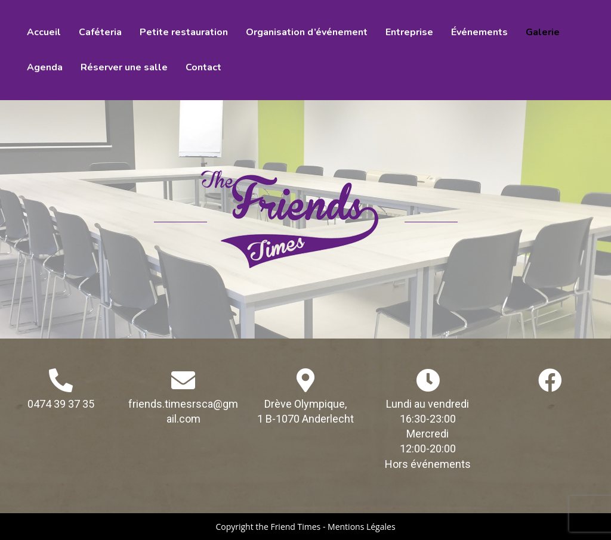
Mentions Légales (362, 526)
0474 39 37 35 (60, 404)
